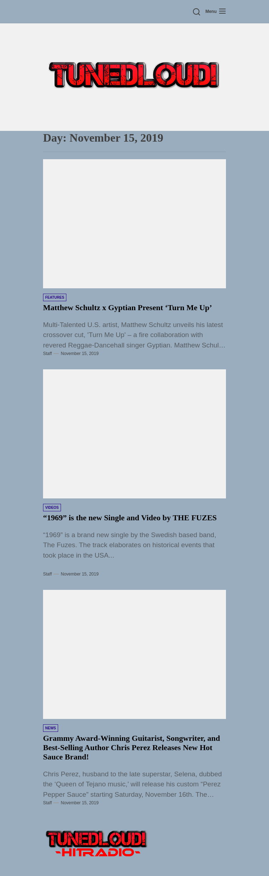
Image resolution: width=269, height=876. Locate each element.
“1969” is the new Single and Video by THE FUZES (130, 517)
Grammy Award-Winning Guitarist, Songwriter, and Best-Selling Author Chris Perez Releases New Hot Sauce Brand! (131, 748)
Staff (47, 353)
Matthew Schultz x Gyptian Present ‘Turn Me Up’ (127, 307)
